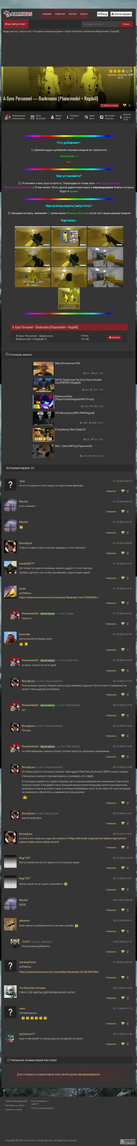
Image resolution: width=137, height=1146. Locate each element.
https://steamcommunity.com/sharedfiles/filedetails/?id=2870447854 (58, 972)
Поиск (126, 24)
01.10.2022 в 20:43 (122, 613)
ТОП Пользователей (42, 1108)
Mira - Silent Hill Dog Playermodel (73, 446)
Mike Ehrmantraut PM (67, 363)
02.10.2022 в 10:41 (122, 834)
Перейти (109, 118)
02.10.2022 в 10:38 (122, 767)
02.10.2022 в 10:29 (122, 681)
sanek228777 (27, 563)
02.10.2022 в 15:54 (122, 858)
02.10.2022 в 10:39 (122, 813)
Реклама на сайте (14, 1105)
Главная (46, 14)
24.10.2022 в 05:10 (122, 920)
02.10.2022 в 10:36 (122, 746)
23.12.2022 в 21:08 (122, 1034)
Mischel (23, 501)
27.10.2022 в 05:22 (122, 962)
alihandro (24, 920)
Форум (72, 14)
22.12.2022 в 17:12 (122, 1008)
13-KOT (26, 941)
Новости (60, 14)
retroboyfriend (27, 962)
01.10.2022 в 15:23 (122, 563)
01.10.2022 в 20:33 (122, 634)
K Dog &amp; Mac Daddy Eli (70, 429)
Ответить (111, 491)
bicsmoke (24, 634)
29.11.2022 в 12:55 (122, 988)
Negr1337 (24, 858)
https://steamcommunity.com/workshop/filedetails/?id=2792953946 (58, 597)
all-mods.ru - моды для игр (38, 1140)
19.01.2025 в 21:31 (122, 941)
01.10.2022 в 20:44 (122, 660)
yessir (22, 588)
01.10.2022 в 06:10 (122, 481)
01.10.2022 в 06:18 (122, 501)
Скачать (114, 337)
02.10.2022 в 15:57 (122, 878)
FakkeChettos (18, 118)
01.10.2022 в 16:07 (122, 588)
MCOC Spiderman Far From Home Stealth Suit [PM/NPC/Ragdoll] (78, 381)
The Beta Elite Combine (32, 988)
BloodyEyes (25, 543)
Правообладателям (16, 1101)
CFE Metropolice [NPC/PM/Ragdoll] (74, 413)
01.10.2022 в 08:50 (122, 543)
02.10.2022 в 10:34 (122, 705)
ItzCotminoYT (27, 1034)
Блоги (83, 14)
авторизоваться (88, 1074)
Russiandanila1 (30, 613)
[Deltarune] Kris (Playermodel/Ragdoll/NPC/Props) (74, 398)
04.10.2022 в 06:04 (122, 900)
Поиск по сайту (13, 1109)
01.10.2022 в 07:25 (122, 522)
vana (22, 481)
